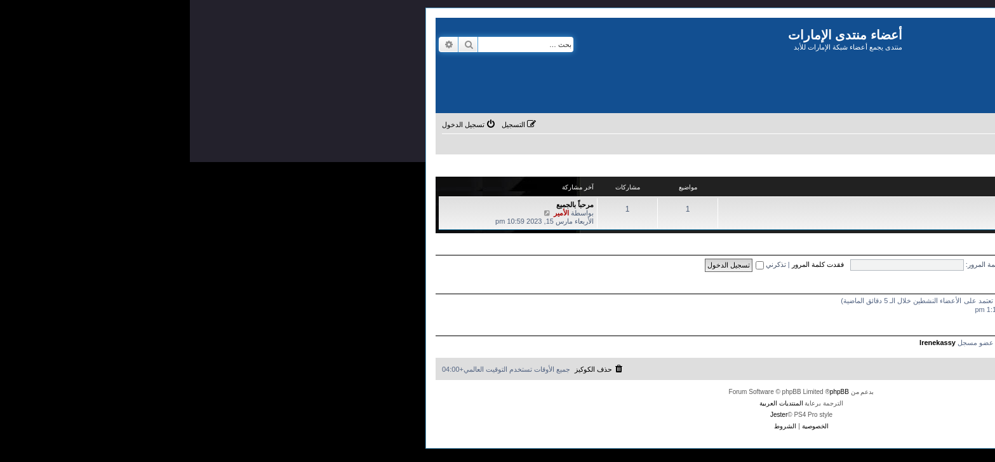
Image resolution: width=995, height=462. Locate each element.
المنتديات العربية (591, 403)
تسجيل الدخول (956, 250)
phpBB (649, 391)
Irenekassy (748, 342)
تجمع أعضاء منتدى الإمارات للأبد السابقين (919, 187)
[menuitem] (887, 124)
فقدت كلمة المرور (628, 264)
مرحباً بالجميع (385, 204)
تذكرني (581, 264)
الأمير (371, 213)
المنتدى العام (922, 205)
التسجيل (913, 250)
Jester (589, 414)
